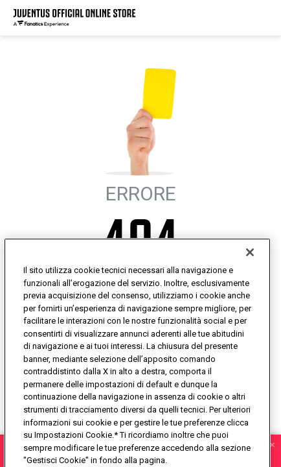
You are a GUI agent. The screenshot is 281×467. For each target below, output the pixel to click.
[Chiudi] (250, 275)
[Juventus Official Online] (74, 18)
